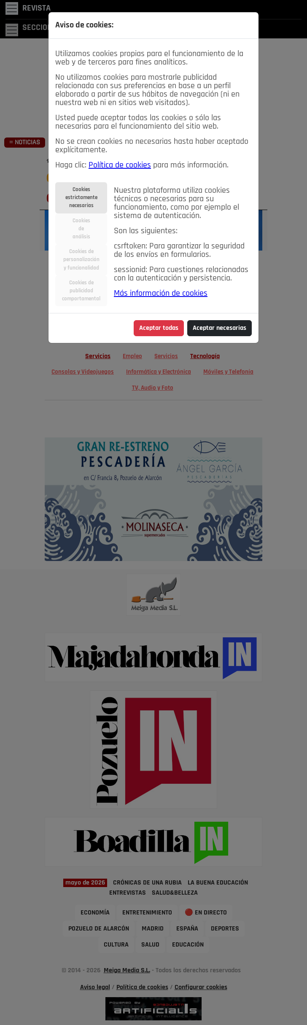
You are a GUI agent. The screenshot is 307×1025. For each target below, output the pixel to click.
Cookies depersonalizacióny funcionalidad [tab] (81, 259)
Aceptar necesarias (219, 328)
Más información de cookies (160, 293)
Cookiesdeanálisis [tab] (81, 229)
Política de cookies (120, 165)
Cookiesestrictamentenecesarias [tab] (81, 197)
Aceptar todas (158, 328)
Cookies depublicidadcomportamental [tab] (81, 291)
